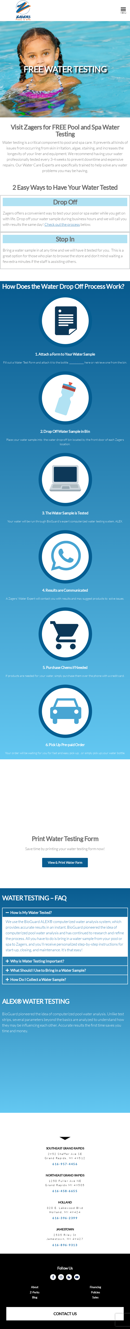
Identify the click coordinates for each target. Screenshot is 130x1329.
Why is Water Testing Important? (37, 961)
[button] (65, 862)
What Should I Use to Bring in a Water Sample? (48, 970)
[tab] (65, 912)
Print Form (76, 362)
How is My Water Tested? (31, 912)
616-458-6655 (65, 1191)
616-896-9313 (65, 1245)
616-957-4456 (65, 1164)
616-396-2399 (65, 1218)
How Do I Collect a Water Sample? (38, 979)
